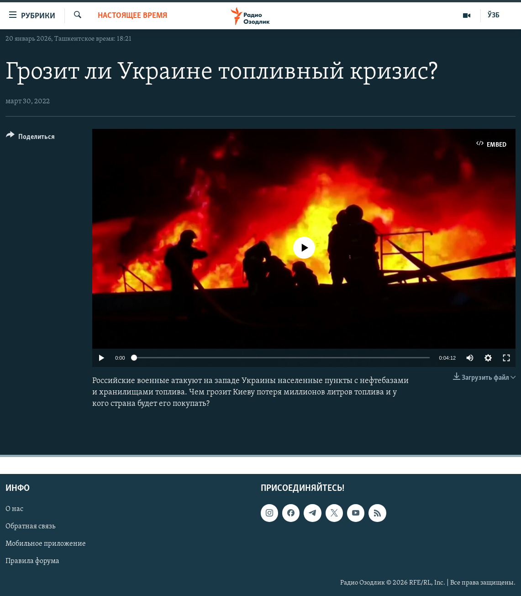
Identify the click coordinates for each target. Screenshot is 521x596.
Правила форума (32, 561)
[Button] (30, 138)
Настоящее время (132, 15)
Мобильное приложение (45, 544)
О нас (14, 509)
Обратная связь (30, 527)
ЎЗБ (494, 15)
